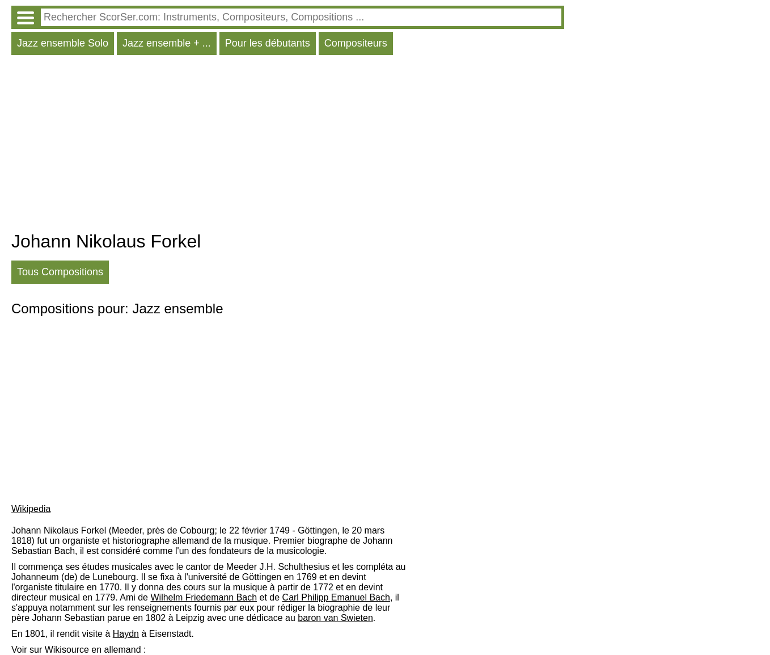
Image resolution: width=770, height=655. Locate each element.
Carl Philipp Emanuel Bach (336, 597)
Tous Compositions (60, 272)
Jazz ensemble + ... (166, 43)
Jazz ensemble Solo (62, 43)
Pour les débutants (267, 43)
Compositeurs (355, 43)
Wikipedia (30, 509)
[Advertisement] (287, 145)
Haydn (126, 634)
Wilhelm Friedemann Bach (203, 597)
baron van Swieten (335, 618)
